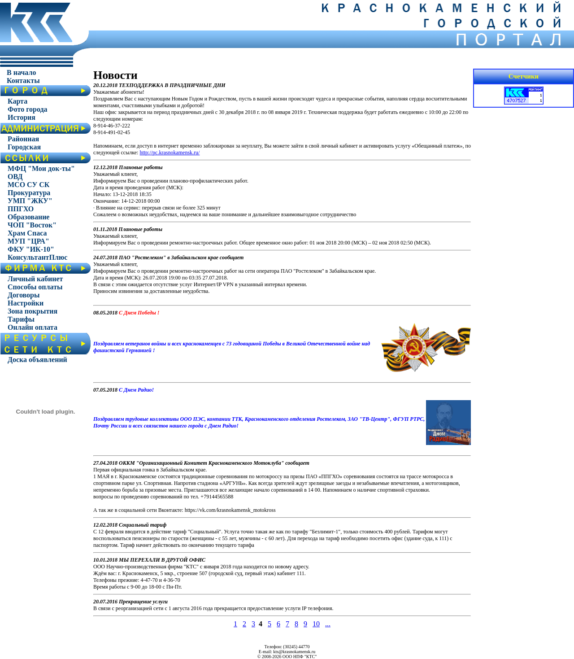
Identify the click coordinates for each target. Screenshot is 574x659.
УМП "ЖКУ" (30, 201)
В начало (21, 72)
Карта (17, 101)
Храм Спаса (27, 233)
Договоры (23, 295)
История (21, 117)
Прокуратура (29, 192)
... (327, 624)
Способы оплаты (35, 287)
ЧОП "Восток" (32, 225)
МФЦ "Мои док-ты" (41, 168)
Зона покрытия (32, 311)
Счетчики (524, 76)
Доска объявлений (37, 359)
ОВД (15, 176)
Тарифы (21, 319)
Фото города (28, 109)
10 (316, 624)
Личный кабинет (35, 279)
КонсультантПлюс (37, 257)
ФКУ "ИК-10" (31, 249)
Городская (24, 147)
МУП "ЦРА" (28, 241)
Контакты (23, 80)
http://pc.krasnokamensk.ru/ (169, 152)
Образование (28, 217)
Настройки (25, 303)
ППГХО (21, 209)
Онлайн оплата (32, 327)
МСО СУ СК (28, 184)
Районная (23, 139)
